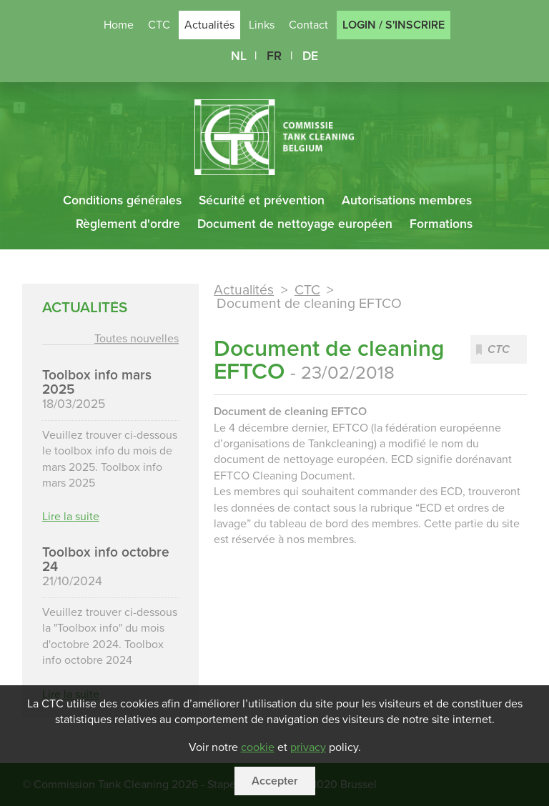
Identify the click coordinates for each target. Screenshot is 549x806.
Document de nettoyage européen (294, 224)
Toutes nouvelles (136, 338)
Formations (441, 224)
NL (239, 56)
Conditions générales (122, 200)
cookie (257, 747)
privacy (308, 747)
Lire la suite (70, 515)
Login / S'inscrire (393, 25)
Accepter (275, 781)
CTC (307, 290)
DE (310, 56)
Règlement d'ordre (128, 224)
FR (274, 56)
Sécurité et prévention (262, 200)
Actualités (244, 290)
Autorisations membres (407, 200)
